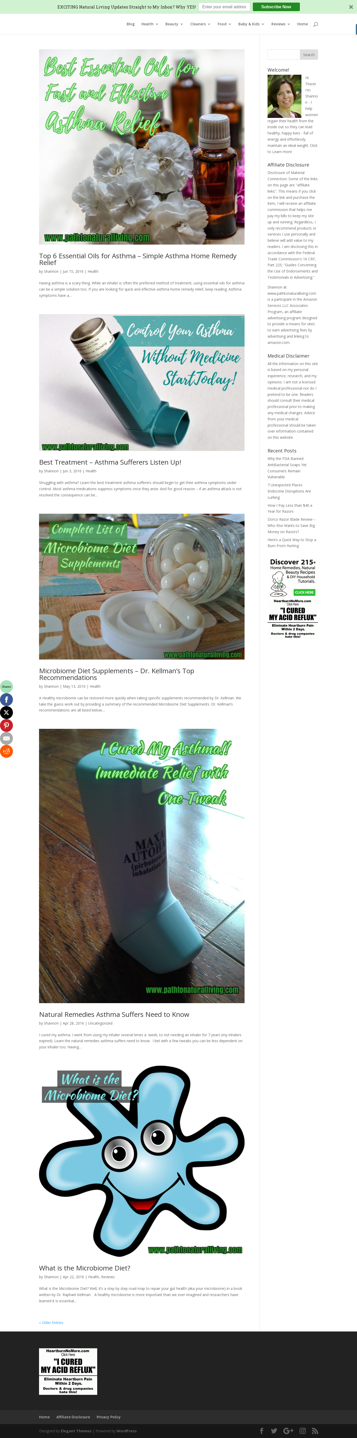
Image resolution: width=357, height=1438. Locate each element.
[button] (178, 7)
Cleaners (198, 24)
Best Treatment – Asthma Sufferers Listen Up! (110, 462)
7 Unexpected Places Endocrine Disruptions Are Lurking (289, 491)
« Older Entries (51, 1322)
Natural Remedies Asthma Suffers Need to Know (114, 1014)
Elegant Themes (76, 1430)
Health (147, 24)
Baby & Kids (249, 24)
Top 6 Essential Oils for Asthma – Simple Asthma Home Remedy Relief (138, 259)
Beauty (171, 24)
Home (302, 24)
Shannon (51, 271)
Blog (131, 24)
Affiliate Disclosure (73, 1416)
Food (222, 24)
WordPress (127, 1430)
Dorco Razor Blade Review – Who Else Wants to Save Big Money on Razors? (292, 525)
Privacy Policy (109, 1416)
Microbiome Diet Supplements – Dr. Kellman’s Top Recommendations (116, 674)
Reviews (278, 24)
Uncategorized (100, 1023)
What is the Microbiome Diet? (84, 1268)
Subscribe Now (276, 7)
